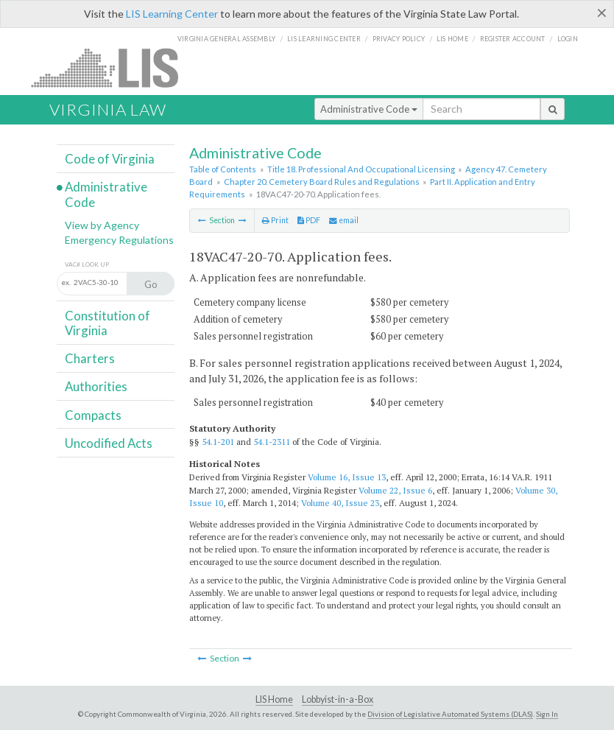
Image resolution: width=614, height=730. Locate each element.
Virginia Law (107, 109)
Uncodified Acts (108, 443)
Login (567, 39)
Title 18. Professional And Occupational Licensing (361, 169)
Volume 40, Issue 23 (340, 502)
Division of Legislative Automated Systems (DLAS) (450, 713)
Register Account (513, 39)
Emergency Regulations (119, 240)
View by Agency (102, 225)
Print (275, 220)
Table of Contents (222, 169)
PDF (308, 220)
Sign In (547, 713)
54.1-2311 (271, 441)
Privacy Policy (399, 39)
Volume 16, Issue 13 (347, 476)
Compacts (93, 415)
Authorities (96, 386)
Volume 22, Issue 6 (395, 490)
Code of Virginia (110, 158)
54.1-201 (218, 441)
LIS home (452, 39)
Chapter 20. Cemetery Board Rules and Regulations (322, 181)
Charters (90, 358)
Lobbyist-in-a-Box (337, 699)
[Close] (601, 12)
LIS (113, 67)
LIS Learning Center (172, 13)
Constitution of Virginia (107, 323)
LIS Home (274, 699)
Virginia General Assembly (226, 39)
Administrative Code (368, 109)
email (344, 220)
